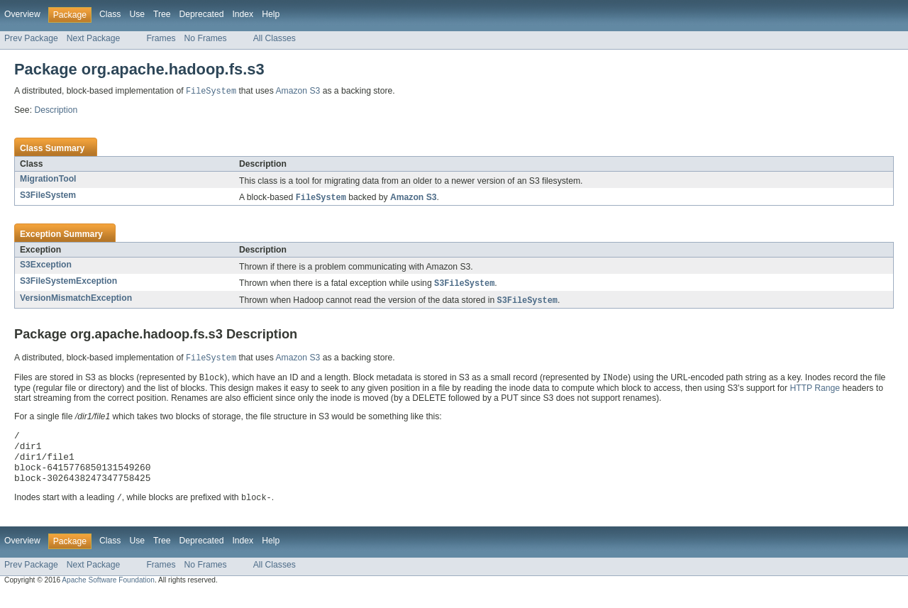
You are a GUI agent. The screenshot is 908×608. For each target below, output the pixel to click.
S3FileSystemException (68, 282)
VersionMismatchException (76, 300)
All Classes (274, 38)
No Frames (205, 38)
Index (242, 14)
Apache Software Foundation (108, 595)
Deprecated (201, 14)
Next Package (94, 38)
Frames (160, 38)
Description (55, 111)
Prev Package (31, 38)
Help (270, 14)
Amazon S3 (297, 92)
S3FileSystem (48, 196)
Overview (22, 14)
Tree (162, 14)
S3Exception (46, 266)
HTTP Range (815, 392)
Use (137, 14)
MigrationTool (48, 179)
